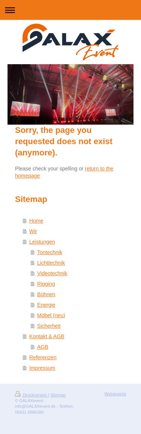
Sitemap (57, 395)
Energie (46, 305)
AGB (43, 347)
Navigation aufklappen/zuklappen (70, 10)
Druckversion (31, 395)
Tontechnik (49, 252)
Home (36, 221)
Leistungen (42, 242)
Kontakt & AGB (46, 336)
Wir (33, 231)
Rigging (46, 284)
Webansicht (115, 394)
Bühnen (46, 294)
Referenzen (42, 357)
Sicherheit (49, 326)
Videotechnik (52, 273)
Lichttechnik (51, 263)
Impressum (42, 368)
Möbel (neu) (51, 315)
